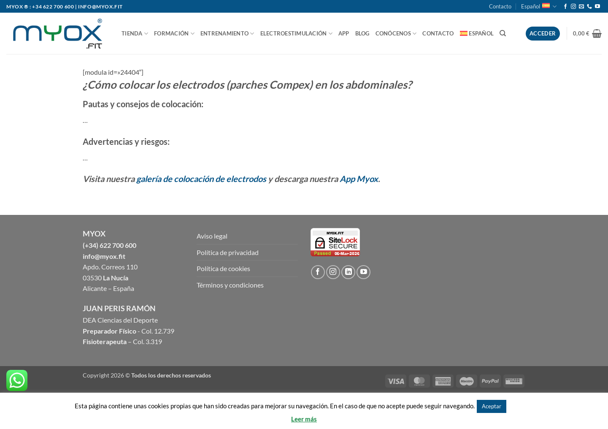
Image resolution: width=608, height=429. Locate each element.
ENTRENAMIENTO (227, 34)
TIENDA (135, 34)
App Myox (359, 179)
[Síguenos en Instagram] (573, 7)
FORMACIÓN (174, 34)
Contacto (500, 6)
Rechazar (521, 406)
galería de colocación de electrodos (201, 179)
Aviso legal (212, 236)
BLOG (362, 33)
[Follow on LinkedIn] (348, 272)
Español (539, 7)
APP (343, 33)
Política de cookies (223, 268)
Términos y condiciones (230, 285)
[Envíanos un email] (581, 7)
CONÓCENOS (396, 34)
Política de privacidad (228, 252)
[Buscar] (503, 33)
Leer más (304, 419)
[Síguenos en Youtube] (597, 7)
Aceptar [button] (491, 406)
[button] (587, 33)
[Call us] (589, 7)
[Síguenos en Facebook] (565, 7)
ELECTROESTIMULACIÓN (296, 34)
